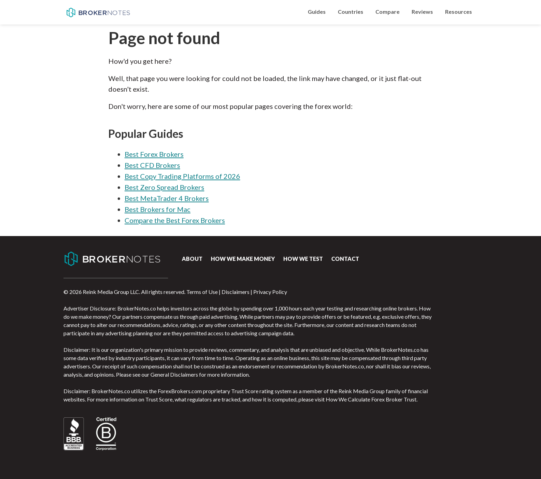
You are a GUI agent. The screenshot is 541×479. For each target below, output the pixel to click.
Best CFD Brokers (152, 165)
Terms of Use (202, 291)
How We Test (303, 258)
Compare (387, 11)
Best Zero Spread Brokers (164, 187)
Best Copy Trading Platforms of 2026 (182, 176)
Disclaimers (235, 291)
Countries (350, 11)
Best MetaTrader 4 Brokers (167, 198)
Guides (317, 11)
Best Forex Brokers (154, 154)
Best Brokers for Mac (157, 209)
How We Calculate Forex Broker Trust (371, 399)
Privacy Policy (270, 291)
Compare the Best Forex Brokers (175, 220)
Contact (345, 258)
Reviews (422, 11)
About (192, 258)
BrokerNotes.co (97, 12)
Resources (458, 11)
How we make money (243, 258)
